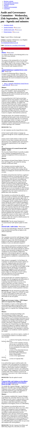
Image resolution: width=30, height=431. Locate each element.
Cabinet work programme (10, 7)
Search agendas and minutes (11, 2)
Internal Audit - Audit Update (13, 226)
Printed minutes (11, 32)
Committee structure (9, 4)
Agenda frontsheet (12, 27)
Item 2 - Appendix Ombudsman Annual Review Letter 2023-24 (15, 84)
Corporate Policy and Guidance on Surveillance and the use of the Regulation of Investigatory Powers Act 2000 (15, 383)
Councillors (7, 8)
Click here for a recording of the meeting (14, 45)
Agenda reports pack (13, 29)
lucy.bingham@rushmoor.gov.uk (9, 42)
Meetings (6, 5)
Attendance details (8, 25)
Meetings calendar (8, 1)
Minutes (8, 52)
